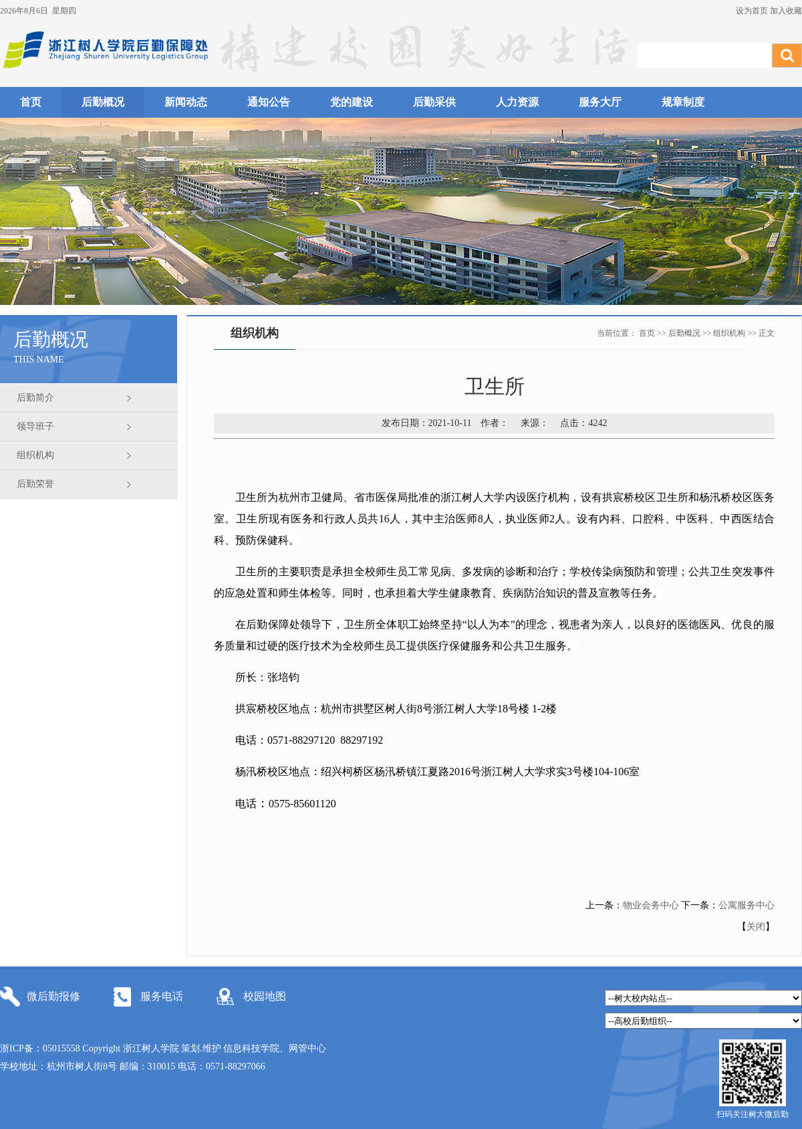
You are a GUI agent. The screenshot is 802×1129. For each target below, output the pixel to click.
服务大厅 (600, 102)
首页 (30, 102)
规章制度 (683, 102)
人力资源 (517, 102)
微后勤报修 (53, 996)
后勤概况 (103, 102)
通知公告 (268, 102)
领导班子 (35, 426)
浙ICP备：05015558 (41, 1048)
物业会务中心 (651, 905)
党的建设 (351, 102)
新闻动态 (185, 102)
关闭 (756, 927)
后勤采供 (434, 102)
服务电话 (161, 996)
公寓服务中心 (746, 905)
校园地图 (264, 996)
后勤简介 (35, 398)
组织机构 (35, 455)
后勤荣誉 (35, 484)
